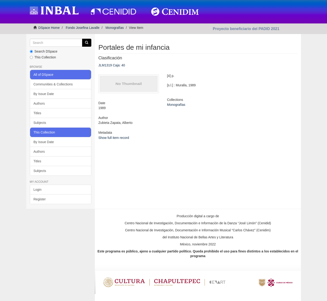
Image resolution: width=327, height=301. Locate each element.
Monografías (114, 28)
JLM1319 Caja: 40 (111, 65)
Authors (39, 103)
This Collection (43, 57)
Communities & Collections (53, 84)
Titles (37, 113)
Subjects (40, 123)
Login (38, 189)
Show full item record (113, 138)
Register (40, 199)
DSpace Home (49, 28)
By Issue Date (44, 94)
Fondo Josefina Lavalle (83, 28)
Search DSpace (44, 51)
